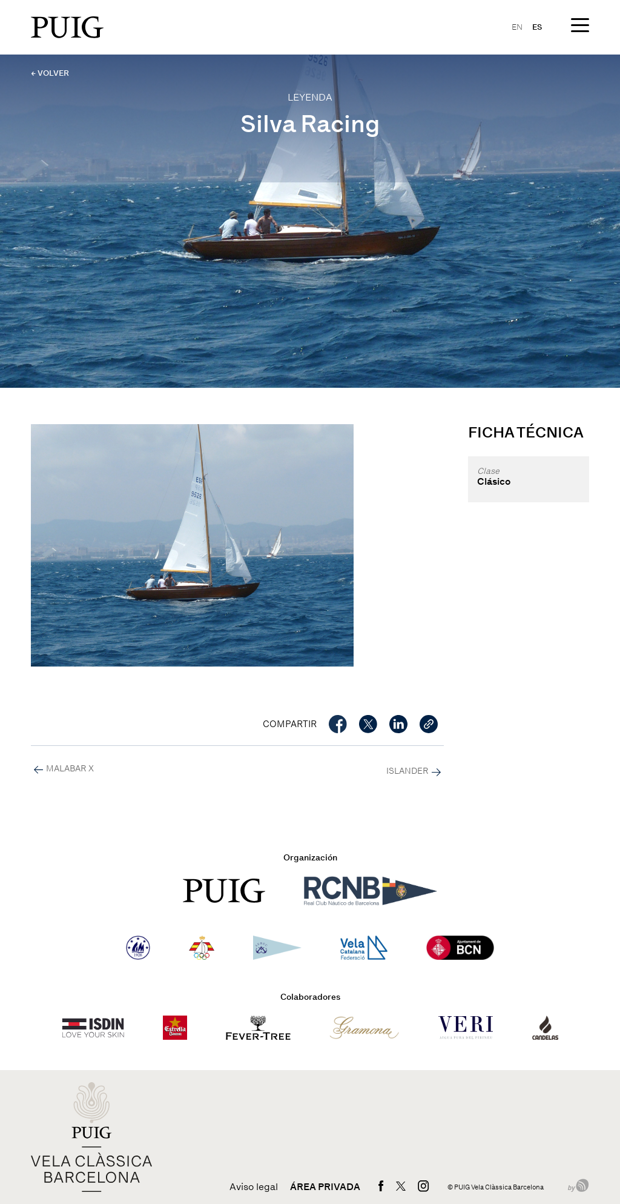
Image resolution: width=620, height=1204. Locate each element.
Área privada (325, 1187)
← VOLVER (50, 73)
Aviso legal (253, 1187)
